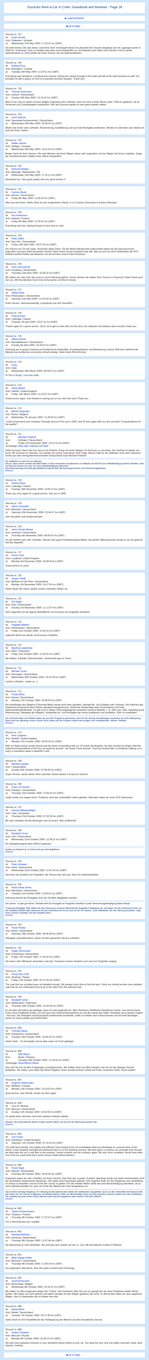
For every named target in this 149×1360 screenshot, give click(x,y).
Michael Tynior (19, 671)
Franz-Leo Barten (21, 787)
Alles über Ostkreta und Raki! (33, 446)
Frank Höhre (18, 694)
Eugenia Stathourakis (23, 1083)
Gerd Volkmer (19, 117)
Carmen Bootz (19, 192)
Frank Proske (18, 927)
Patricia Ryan (18, 316)
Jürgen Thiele (19, 578)
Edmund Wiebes (20, 169)
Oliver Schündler (20, 506)
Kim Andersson (19, 215)
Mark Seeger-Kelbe (22, 1258)
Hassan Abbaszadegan (24, 810)
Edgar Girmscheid (21, 951)
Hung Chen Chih (20, 974)
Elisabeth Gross (20, 833)
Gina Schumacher (21, 267)
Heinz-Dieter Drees (21, 887)
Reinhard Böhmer (21, 1234)
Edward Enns (18, 66)
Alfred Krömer (19, 339)
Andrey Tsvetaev (20, 1332)
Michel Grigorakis (21, 411)
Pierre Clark (18, 555)
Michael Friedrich (27, 437)
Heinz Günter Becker (22, 529)
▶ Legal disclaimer (74, 18)
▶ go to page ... (74, 26)
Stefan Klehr (18, 293)
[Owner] (9, 470)
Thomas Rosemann (22, 91)
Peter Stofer (18, 238)
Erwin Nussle (18, 37)
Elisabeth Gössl (20, 1000)
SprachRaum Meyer (28, 1063)
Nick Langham (19, 735)
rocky (14, 365)
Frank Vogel (18, 1168)
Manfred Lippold (20, 764)
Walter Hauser (19, 143)
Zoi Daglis (17, 601)
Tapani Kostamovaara (23, 1211)
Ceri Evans (17, 1137)
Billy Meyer (24, 1054)
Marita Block (18, 1309)
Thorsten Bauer (20, 1031)
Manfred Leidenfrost (22, 648)
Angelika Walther (20, 625)
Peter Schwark (19, 864)
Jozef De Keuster (21, 1281)
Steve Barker (18, 388)
